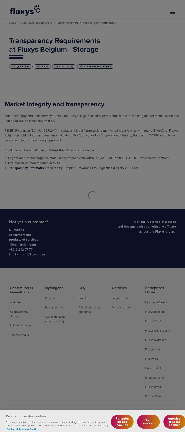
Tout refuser (148, 423)
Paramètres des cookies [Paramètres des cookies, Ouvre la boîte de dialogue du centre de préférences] (122, 423)
